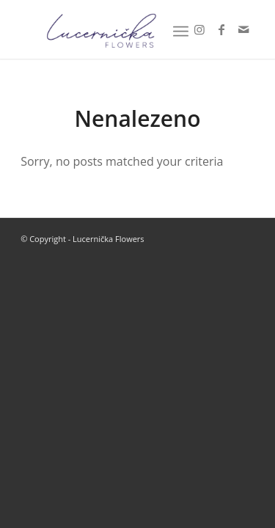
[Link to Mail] (243, 29)
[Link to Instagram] (199, 29)
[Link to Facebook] (221, 29)
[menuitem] (180, 29)
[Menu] (180, 29)
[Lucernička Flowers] (114, 29)
